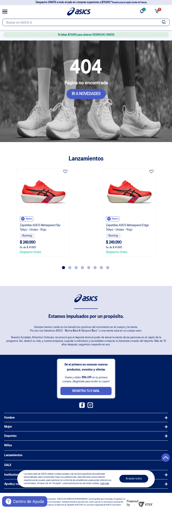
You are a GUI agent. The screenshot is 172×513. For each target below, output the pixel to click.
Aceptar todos (134, 478)
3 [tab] (76, 267)
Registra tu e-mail (86, 391)
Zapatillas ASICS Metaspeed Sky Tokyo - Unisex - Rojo (40, 227)
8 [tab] (107, 267)
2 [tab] (69, 267)
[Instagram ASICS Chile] (90, 407)
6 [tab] (95, 267)
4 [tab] (82, 267)
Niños (8, 445)
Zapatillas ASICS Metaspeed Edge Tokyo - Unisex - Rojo (127, 227)
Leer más (104, 483)
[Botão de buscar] (164, 22)
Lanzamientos (13, 455)
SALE (7, 465)
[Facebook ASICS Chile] (82, 407)
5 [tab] (88, 267)
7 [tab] (101, 267)
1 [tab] (63, 267)
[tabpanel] (43, 212)
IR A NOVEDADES (86, 94)
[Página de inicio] (79, 12)
